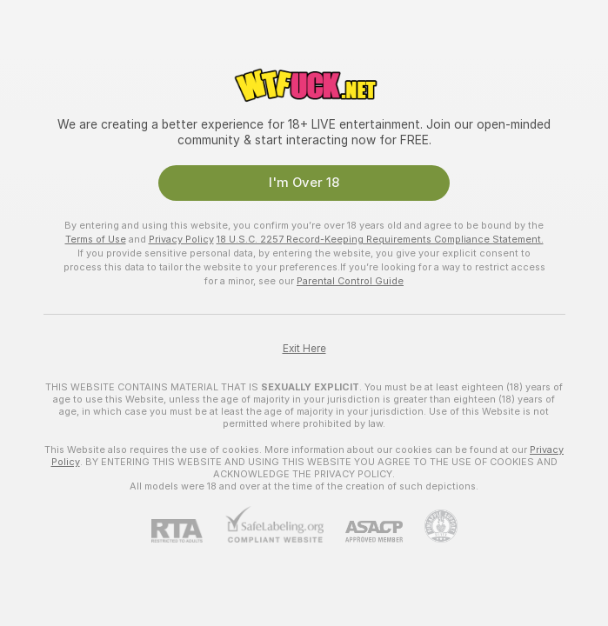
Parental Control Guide (350, 281)
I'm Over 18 (304, 182)
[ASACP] (363, 532)
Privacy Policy (181, 239)
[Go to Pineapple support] (430, 526)
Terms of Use (95, 239)
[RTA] (187, 531)
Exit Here (304, 349)
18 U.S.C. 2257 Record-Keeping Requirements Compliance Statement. (380, 239)
